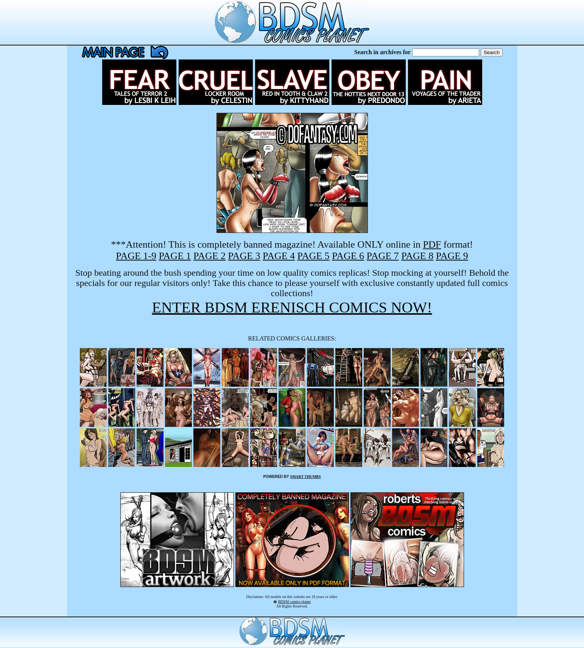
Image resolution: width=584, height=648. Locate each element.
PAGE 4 (279, 255)
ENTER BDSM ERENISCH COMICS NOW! (292, 307)
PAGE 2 (209, 255)
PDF (432, 244)
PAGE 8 (417, 255)
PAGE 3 (244, 255)
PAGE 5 (313, 255)
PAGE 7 (383, 255)
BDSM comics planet (294, 602)
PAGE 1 (175, 255)
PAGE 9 (452, 255)
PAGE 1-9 (136, 255)
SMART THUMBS (305, 477)
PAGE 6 (348, 255)
